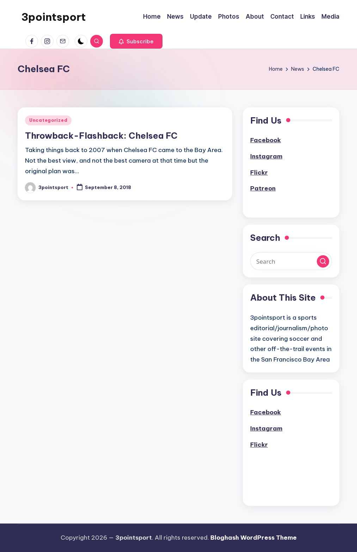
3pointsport (53, 17)
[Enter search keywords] (291, 261)
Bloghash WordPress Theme (253, 537)
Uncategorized (48, 120)
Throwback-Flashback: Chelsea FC (101, 135)
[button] (136, 41)
